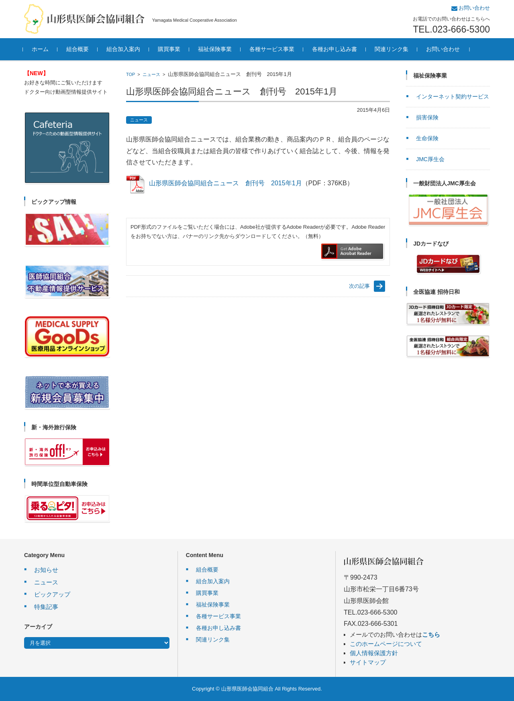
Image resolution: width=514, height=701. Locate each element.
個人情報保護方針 (374, 653)
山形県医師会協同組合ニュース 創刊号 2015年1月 (225, 183)
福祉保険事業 (216, 49)
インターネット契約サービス (452, 96)
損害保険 (427, 117)
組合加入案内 (124, 49)
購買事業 (170, 49)
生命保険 (427, 138)
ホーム (41, 49)
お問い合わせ (444, 49)
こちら (431, 634)
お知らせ (46, 569)
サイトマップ (368, 662)
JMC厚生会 (430, 159)
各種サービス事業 (273, 49)
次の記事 (359, 286)
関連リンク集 (393, 49)
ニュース (151, 74)
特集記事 (46, 606)
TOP (130, 74)
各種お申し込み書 (335, 49)
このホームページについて (386, 643)
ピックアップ (52, 594)
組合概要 (78, 49)
